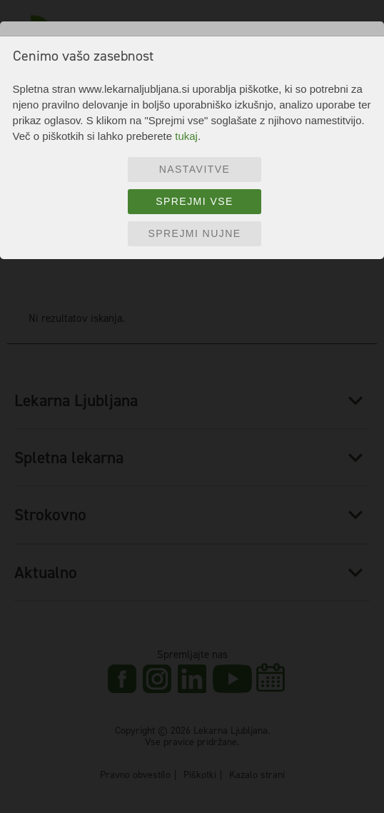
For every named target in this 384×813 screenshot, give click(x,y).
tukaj (186, 136)
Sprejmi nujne (194, 233)
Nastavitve (195, 169)
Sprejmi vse (194, 201)
